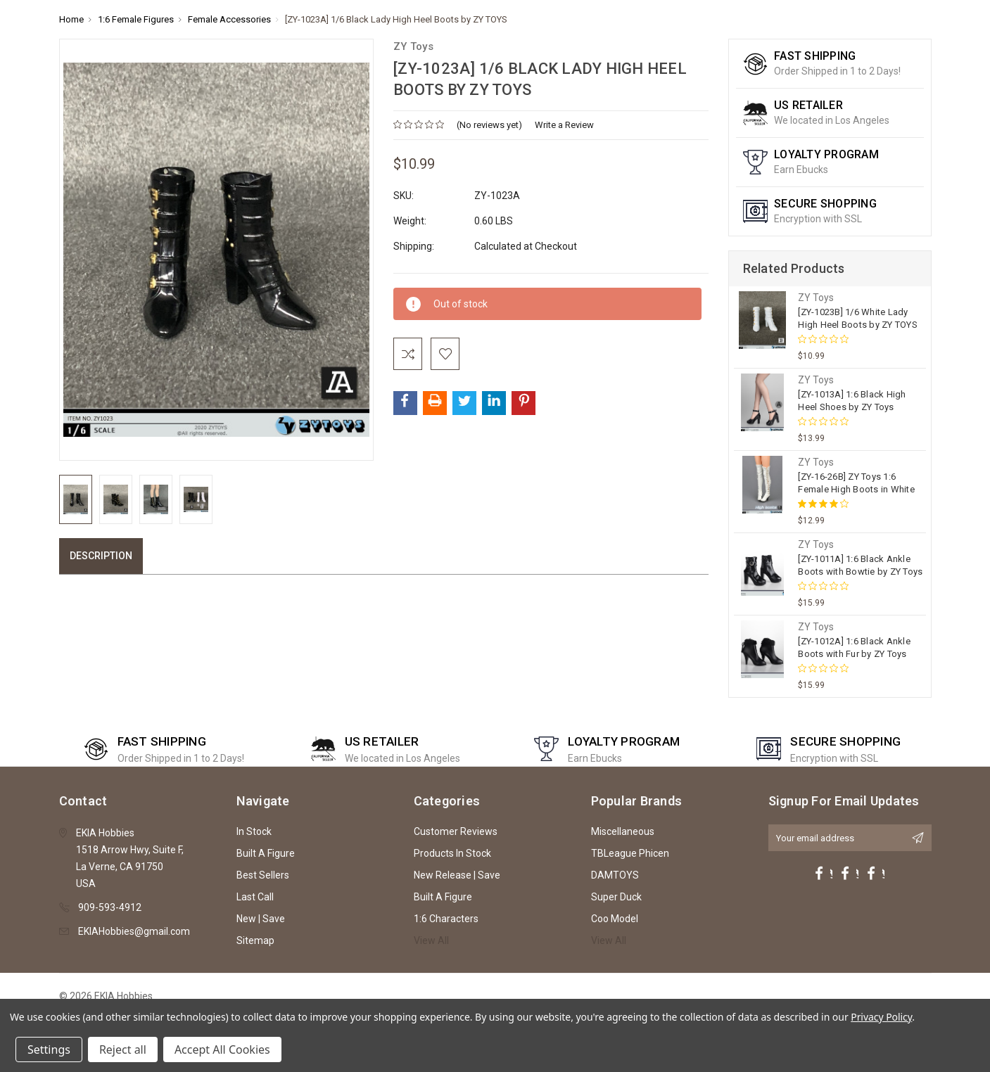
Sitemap (255, 940)
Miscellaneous (622, 831)
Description (101, 555)
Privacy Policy (881, 1016)
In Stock (254, 831)
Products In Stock (452, 853)
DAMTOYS (615, 875)
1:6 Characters (446, 918)
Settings (48, 1049)
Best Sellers (262, 875)
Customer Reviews (455, 831)
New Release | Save (457, 875)
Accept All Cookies (222, 1049)
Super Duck (616, 896)
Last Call (255, 896)
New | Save (260, 918)
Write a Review (564, 125)
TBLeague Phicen (630, 853)
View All (431, 940)
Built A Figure (265, 853)
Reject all (122, 1049)
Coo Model (614, 918)
